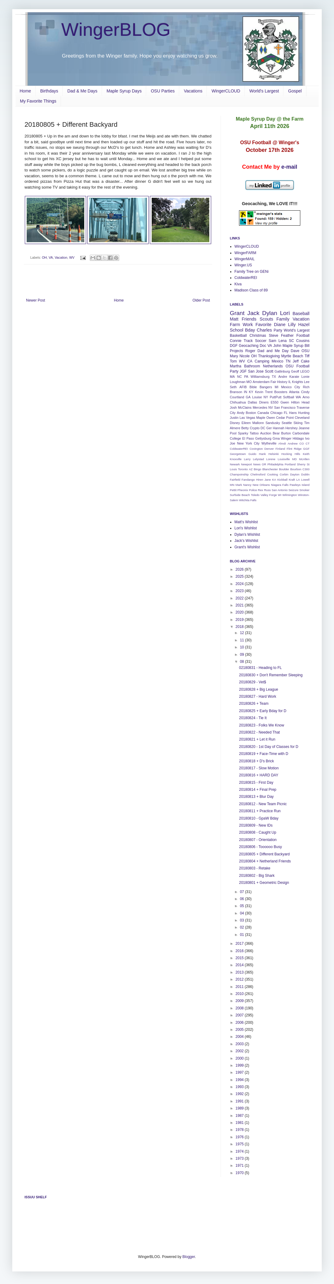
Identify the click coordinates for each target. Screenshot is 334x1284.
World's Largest (264, 90)
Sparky (243, 433)
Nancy (247, 484)
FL (286, 413)
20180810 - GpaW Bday (259, 818)
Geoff (295, 371)
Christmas (257, 335)
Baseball (301, 313)
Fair (273, 382)
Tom (233, 361)
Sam (272, 341)
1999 (240, 1065)
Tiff (307, 356)
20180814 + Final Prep (257, 789)
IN (245, 392)
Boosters (280, 392)
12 (242, 633)
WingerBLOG (116, 29)
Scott (269, 371)
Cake (305, 361)
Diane (280, 324)
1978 (240, 1130)
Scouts (266, 319)
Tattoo (254, 433)
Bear (276, 433)
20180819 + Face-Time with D (263, 754)
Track (248, 341)
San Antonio (279, 490)
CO (301, 443)
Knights (297, 382)
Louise (257, 397)
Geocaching (248, 346)
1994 (240, 1080)
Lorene (270, 459)
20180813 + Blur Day (256, 796)
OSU (305, 351)
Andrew (293, 443)
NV (270, 407)
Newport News (251, 464)
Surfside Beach (240, 495)
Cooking (272, 474)
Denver (269, 448)
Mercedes (260, 407)
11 (242, 640)
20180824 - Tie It (253, 718)
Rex (260, 490)
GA (248, 397)
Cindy (305, 392)
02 (242, 927)
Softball (288, 397)
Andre (282, 376)
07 (242, 892)
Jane (267, 479)
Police (253, 490)
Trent (269, 392)
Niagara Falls (279, 484)
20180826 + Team (253, 703)
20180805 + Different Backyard (264, 854)
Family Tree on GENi (251, 271)
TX (274, 376)
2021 (240, 605)
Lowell (305, 479)
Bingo (257, 469)
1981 (240, 1123)
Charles (264, 330)
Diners (264, 402)
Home (25, 90)
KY (251, 392)
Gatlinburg (282, 371)
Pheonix (242, 490)
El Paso (248, 438)
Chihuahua (238, 402)
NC (239, 376)
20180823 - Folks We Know (261, 725)
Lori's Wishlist (245, 528)
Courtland (237, 397)
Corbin (284, 474)
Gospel (295, 90)
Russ (267, 490)
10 (242, 647)
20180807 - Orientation (258, 840)
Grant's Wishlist (247, 547)
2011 (240, 987)
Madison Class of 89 (251, 290)
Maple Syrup (293, 346)
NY (266, 397)
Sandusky (272, 423)
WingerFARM (245, 253)
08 (242, 661)
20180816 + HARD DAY (258, 775)
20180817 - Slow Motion (259, 768)
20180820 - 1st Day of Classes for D (268, 747)
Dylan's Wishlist (247, 534)
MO (249, 382)
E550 (274, 402)
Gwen (284, 402)
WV (71, 257)
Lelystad (258, 459)
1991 (240, 1101)
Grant (237, 313)
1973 (240, 1158)
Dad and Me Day (272, 351)
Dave (295, 351)
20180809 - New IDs (255, 825)
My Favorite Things (38, 101)
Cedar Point (285, 417)
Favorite (263, 324)
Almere (235, 428)
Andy (241, 413)
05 (242, 906)
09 (242, 654)
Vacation (61, 257)
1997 (240, 1072)
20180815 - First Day (256, 782)
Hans (293, 413)
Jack (253, 313)
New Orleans (261, 484)
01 (242, 935)
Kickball (282, 479)
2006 (240, 1022)
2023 (240, 591)
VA (51, 257)
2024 (240, 584)
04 (242, 913)
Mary (234, 356)
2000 (240, 1058)
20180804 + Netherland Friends (265, 861)
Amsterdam (260, 382)
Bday (250, 330)
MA (232, 376)
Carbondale (300, 433)
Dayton (294, 474)
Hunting (303, 413)
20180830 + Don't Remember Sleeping (270, 675)
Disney (235, 423)
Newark (235, 464)
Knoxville (235, 459)
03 (242, 920)
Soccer (260, 341)
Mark (239, 484)
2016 (240, 951)
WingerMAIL (244, 259)
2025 (240, 576)
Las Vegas (247, 417)
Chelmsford (257, 474)
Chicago (276, 413)
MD (294, 459)
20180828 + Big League (258, 689)
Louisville (284, 459)
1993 (240, 1087)
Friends (249, 319)
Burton (286, 433)
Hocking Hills (290, 454)
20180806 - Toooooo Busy (260, 847)
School (236, 330)
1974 (240, 1151)
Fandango (248, 479)
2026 (240, 569)
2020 (240, 612)
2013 (240, 972)
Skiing (298, 423)
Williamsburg (260, 376)
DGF (233, 346)
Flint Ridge (294, 448)
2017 (240, 943)
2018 (240, 627)
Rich (306, 387)
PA (246, 376)
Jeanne (304, 428)
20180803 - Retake (254, 868)
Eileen (246, 423)
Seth (233, 387)
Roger (250, 351)
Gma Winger (282, 438)
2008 (240, 1008)
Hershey (291, 428)
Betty (245, 428)
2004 (240, 1036)
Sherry (301, 464)
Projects (236, 351)
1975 (240, 1144)
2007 (240, 1015)
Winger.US (243, 265)
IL (289, 382)
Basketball (238, 335)
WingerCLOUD (225, 90)
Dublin (305, 474)
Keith (306, 454)
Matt (234, 319)
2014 (240, 965)
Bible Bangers (260, 387)
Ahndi (282, 443)
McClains (245, 407)
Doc (263, 346)
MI (277, 387)
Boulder (284, 469)
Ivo (307, 438)
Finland (280, 448)
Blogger (188, 1257)
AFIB (243, 387)
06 (242, 899)
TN (288, 361)
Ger (269, 428)
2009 (240, 1001)
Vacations (193, 90)
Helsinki (273, 454)
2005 (240, 1029)
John (277, 346)
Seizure (293, 490)
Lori (285, 313)
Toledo (255, 495)
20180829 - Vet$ (252, 682)
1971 (240, 1165)
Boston (251, 413)
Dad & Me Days (82, 90)
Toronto (243, 469)
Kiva (237, 284)
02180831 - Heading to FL (260, 668)
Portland (290, 464)
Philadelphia (275, 464)
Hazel (303, 324)
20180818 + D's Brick (256, 761)
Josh (233, 407)
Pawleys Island (299, 484)
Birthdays (49, 90)
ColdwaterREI (245, 278)
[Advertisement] (118, 281)
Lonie (305, 376)
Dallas (252, 402)
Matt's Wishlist (246, 522)
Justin (234, 417)
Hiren (259, 479)
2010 (240, 994)
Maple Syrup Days (124, 90)
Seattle (287, 423)
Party (278, 330)
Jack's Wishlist (246, 541)
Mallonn (258, 423)
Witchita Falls (247, 500)
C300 (305, 469)
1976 (240, 1137)
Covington (256, 448)
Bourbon (295, 469)
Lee (306, 382)
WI (280, 495)
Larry (247, 459)
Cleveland (302, 417)
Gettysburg (263, 438)
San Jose (256, 371)
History (282, 382)
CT (307, 443)
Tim (306, 423)
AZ (250, 469)
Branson (236, 392)
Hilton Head (300, 402)
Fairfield (235, 479)
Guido (252, 454)
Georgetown (238, 454)
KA (274, 479)
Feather (287, 335)
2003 (240, 1044)
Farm (235, 324)
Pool (233, 433)
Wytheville (268, 443)
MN (232, 484)
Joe (232, 443)
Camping (262, 361)
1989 (240, 1108)
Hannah (278, 428)
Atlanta (294, 392)
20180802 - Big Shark (257, 875)
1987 (240, 1115)
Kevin (259, 392)
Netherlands (273, 366)
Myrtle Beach (292, 356)
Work (248, 324)
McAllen (304, 459)
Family (282, 319)
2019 (240, 620)
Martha (235, 366)
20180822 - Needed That (259, 732)
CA (249, 361)
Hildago (298, 438)
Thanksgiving (269, 356)
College (235, 438)
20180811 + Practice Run (260, 811)
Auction (265, 433)
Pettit (233, 490)
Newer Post (35, 300)
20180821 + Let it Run (257, 739)
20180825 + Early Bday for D (262, 711)
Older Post (201, 300)
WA (298, 397)
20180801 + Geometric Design (264, 882)
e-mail (289, 167)
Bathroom (252, 366)
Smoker (304, 490)
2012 (240, 979)
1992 (240, 1094)
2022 (240, 598)
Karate (294, 376)
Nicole (244, 356)
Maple (260, 417)
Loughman (237, 382)
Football (302, 335)
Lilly (292, 324)
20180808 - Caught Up (257, 832)
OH (44, 257)
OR (264, 464)
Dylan (269, 313)
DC (262, 428)
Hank (262, 454)
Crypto (255, 428)
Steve (273, 335)
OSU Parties (163, 90)
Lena (283, 341)
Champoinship (239, 474)
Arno (305, 397)
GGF (306, 448)
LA (298, 479)
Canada (263, 413)
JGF (243, 371)
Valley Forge (268, 495)
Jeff (295, 361)
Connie (235, 341)
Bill (307, 346)
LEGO (304, 371)
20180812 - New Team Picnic (263, 804)
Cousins (302, 341)
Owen (270, 417)
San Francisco (284, 407)
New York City (248, 443)
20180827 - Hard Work (257, 696)
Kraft (292, 479)
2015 (240, 958)
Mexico (277, 361)
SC (291, 341)
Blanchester (270, 469)
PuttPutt (275, 397)
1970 (240, 1173)
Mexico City (290, 387)
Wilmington (290, 495)
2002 (240, 1051)
